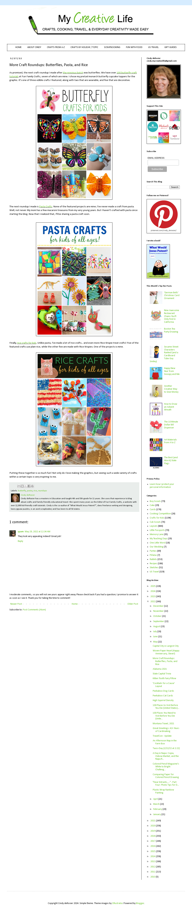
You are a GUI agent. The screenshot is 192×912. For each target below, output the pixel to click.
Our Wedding (156, 547)
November (158, 611)
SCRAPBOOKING (112, 47)
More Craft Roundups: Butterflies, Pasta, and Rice (165, 661)
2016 (153, 846)
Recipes (153, 563)
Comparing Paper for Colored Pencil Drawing (166, 776)
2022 (153, 601)
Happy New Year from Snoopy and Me (172, 371)
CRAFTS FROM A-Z (56, 47)
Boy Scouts (155, 501)
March (156, 804)
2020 (153, 825)
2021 (153, 820)
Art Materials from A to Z (170, 441)
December (158, 606)
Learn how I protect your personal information (162, 486)
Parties (153, 551)
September (159, 621)
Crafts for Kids (157, 518)
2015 (153, 851)
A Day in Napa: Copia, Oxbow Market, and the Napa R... (166, 756)
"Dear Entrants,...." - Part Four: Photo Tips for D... (166, 783)
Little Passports (157, 530)
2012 (153, 866)
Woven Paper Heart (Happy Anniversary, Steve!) (166, 652)
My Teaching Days (158, 538)
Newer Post (16, 604)
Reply (20, 541)
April (155, 799)
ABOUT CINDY (34, 47)
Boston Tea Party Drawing (171, 330)
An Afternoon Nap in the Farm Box (165, 742)
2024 (153, 591)
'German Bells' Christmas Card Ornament (171, 295)
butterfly (22, 491)
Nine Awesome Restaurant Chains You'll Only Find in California (171, 316)
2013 (153, 861)
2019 (153, 831)
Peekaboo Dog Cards (163, 691)
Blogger (140, 903)
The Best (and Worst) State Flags (171, 460)
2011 (153, 872)
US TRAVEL (153, 47)
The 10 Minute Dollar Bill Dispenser (171, 425)
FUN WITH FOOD (134, 47)
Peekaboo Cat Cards (163, 695)
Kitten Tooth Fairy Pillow (164, 678)
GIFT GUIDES (170, 47)
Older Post (132, 604)
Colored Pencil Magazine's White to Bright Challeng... (166, 767)
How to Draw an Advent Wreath (170, 407)
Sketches (154, 567)
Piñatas (153, 555)
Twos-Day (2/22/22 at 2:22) (166, 748)
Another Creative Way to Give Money (171, 389)
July (155, 631)
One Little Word (157, 543)
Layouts (153, 526)
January (157, 814)
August (157, 626)
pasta (29, 491)
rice (35, 491)
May (155, 642)
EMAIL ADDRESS (156, 158)
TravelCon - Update (162, 736)
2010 (153, 877)
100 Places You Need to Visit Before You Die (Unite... (164, 716)
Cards (153, 509)
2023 (153, 596)
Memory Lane (156, 534)
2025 (153, 586)
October (157, 616)
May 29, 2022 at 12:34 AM (37, 531)
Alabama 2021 (160, 669)
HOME (18, 47)
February (158, 809)
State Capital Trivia (162, 673)
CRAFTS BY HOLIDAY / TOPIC (84, 47)
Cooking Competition (160, 513)
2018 (153, 836)
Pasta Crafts (45, 206)
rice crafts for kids (26, 343)
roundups (42, 491)
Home (75, 604)
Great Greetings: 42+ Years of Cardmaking (166, 730)
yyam (21, 531)
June (155, 636)
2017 (153, 841)
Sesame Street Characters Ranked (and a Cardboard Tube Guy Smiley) (164, 354)
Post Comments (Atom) (34, 609)
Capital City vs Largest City (166, 646)
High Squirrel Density (163, 700)
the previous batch (73, 72)
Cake (152, 505)
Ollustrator (117, 903)
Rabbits (153, 559)
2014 (153, 856)
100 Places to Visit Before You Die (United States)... (166, 707)
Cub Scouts (155, 522)
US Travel (154, 571)
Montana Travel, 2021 (163, 723)
